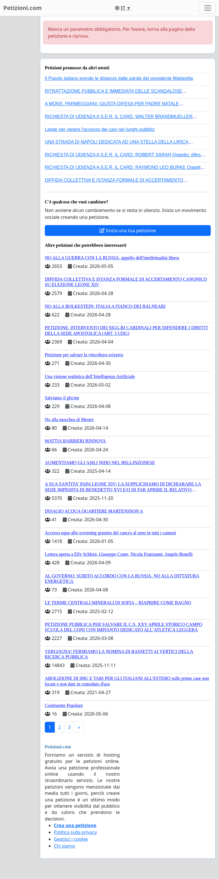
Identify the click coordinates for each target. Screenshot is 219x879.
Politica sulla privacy (75, 832)
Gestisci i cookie (71, 839)
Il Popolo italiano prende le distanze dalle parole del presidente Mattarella (119, 78)
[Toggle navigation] (208, 8)
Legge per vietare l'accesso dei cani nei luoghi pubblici (100, 129)
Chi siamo (64, 846)
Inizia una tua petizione (128, 230)
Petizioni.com (22, 8)
